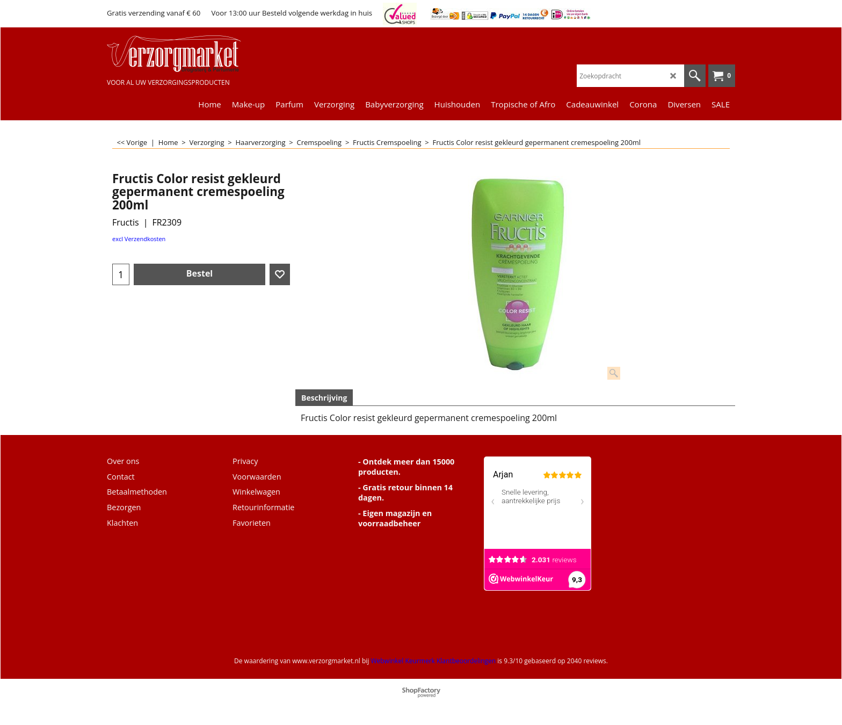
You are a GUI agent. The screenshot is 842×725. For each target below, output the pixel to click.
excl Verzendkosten (138, 239)
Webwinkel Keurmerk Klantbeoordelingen (433, 660)
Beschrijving (324, 398)
